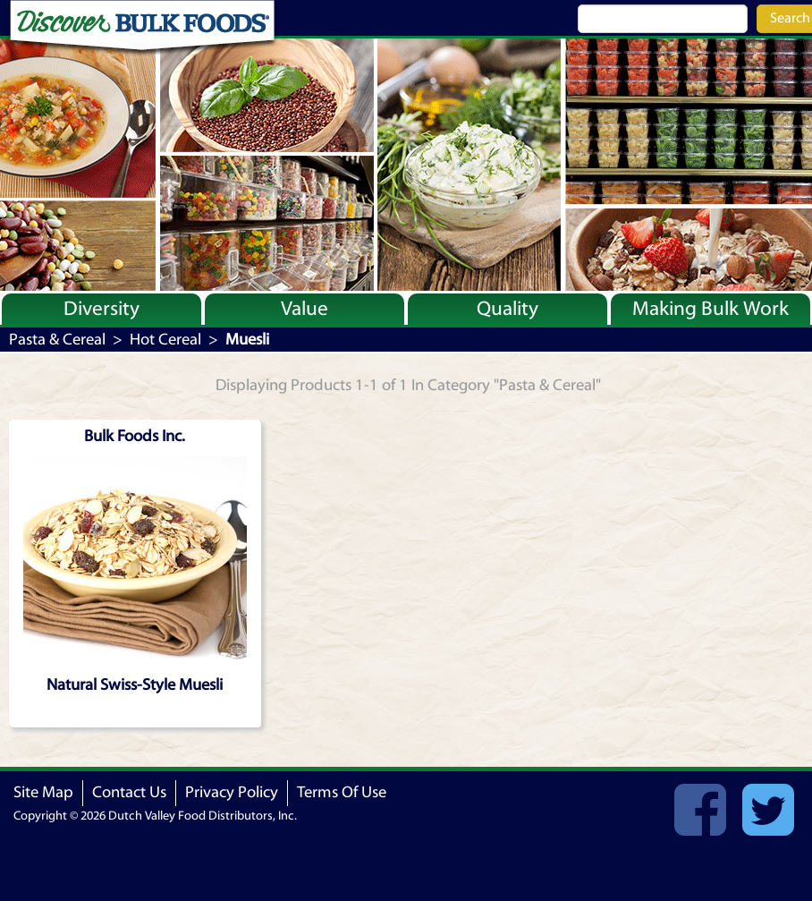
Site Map (43, 792)
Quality (507, 308)
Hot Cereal (165, 339)
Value (304, 308)
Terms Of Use (341, 792)
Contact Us (129, 792)
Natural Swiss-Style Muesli (135, 685)
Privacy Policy (231, 792)
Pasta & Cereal (57, 339)
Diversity (101, 308)
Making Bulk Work (710, 308)
